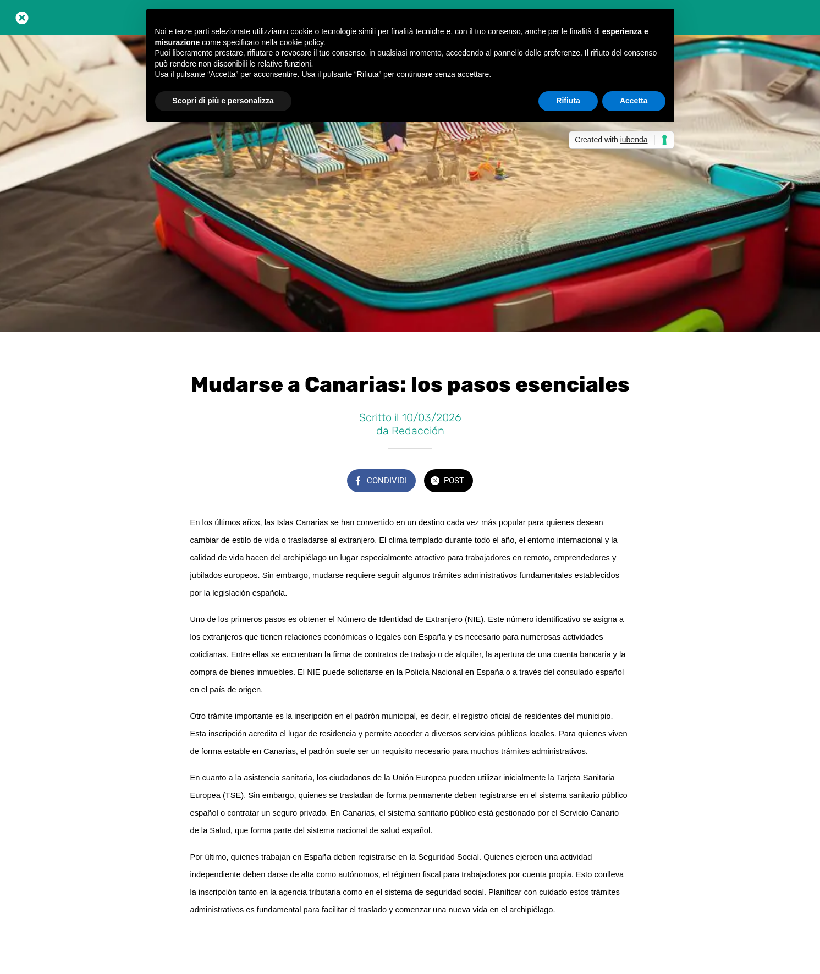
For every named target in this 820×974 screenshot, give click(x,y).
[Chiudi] (22, 17)
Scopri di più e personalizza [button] (223, 100)
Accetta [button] (634, 100)
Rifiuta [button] (568, 100)
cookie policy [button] (301, 42)
